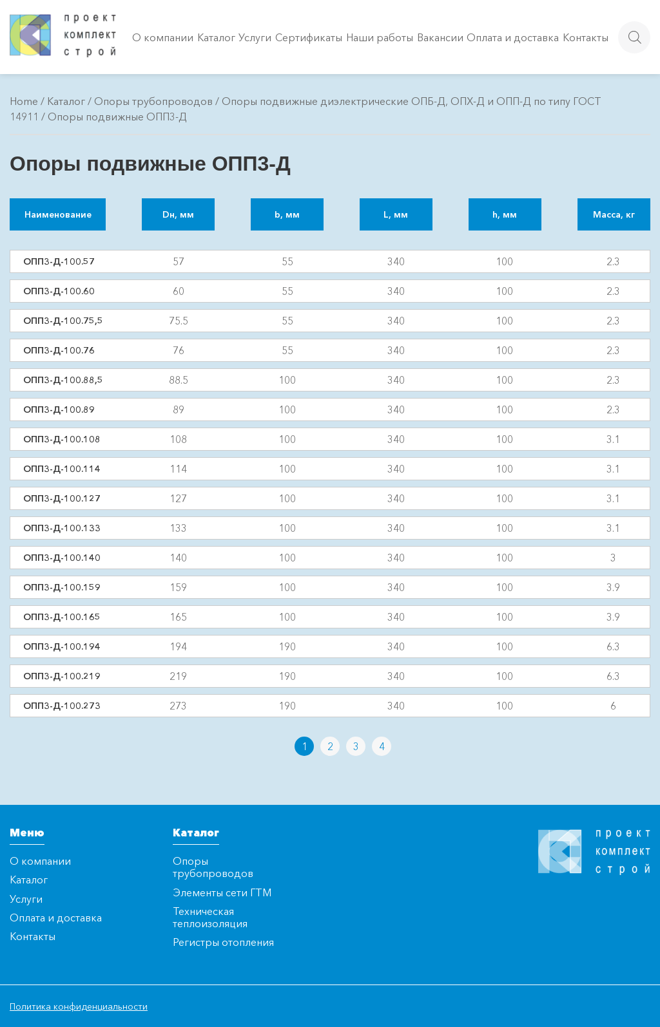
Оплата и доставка (513, 37)
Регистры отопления (223, 942)
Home (24, 101)
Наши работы (379, 37)
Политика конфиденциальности (79, 1006)
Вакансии (440, 37)
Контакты (585, 37)
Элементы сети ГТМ (222, 892)
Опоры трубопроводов (153, 101)
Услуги (254, 37)
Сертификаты (308, 37)
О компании (162, 37)
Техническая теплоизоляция (210, 917)
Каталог (216, 37)
